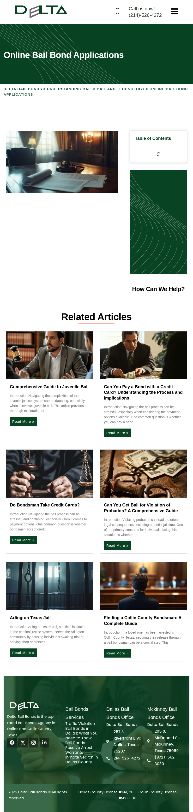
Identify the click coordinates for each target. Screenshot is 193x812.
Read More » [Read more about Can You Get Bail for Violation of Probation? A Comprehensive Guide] (117, 545)
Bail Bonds (75, 743)
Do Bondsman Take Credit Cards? (45, 505)
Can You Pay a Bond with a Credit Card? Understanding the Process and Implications (143, 392)
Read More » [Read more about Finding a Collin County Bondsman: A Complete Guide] (117, 653)
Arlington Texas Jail (30, 617)
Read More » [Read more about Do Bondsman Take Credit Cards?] (23, 540)
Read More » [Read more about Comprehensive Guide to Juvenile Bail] (23, 422)
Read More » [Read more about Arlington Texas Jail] (23, 653)
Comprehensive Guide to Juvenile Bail (49, 386)
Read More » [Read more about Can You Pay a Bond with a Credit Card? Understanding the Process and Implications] (117, 433)
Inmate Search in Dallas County (81, 759)
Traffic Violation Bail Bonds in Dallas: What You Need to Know (81, 731)
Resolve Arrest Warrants (78, 750)
